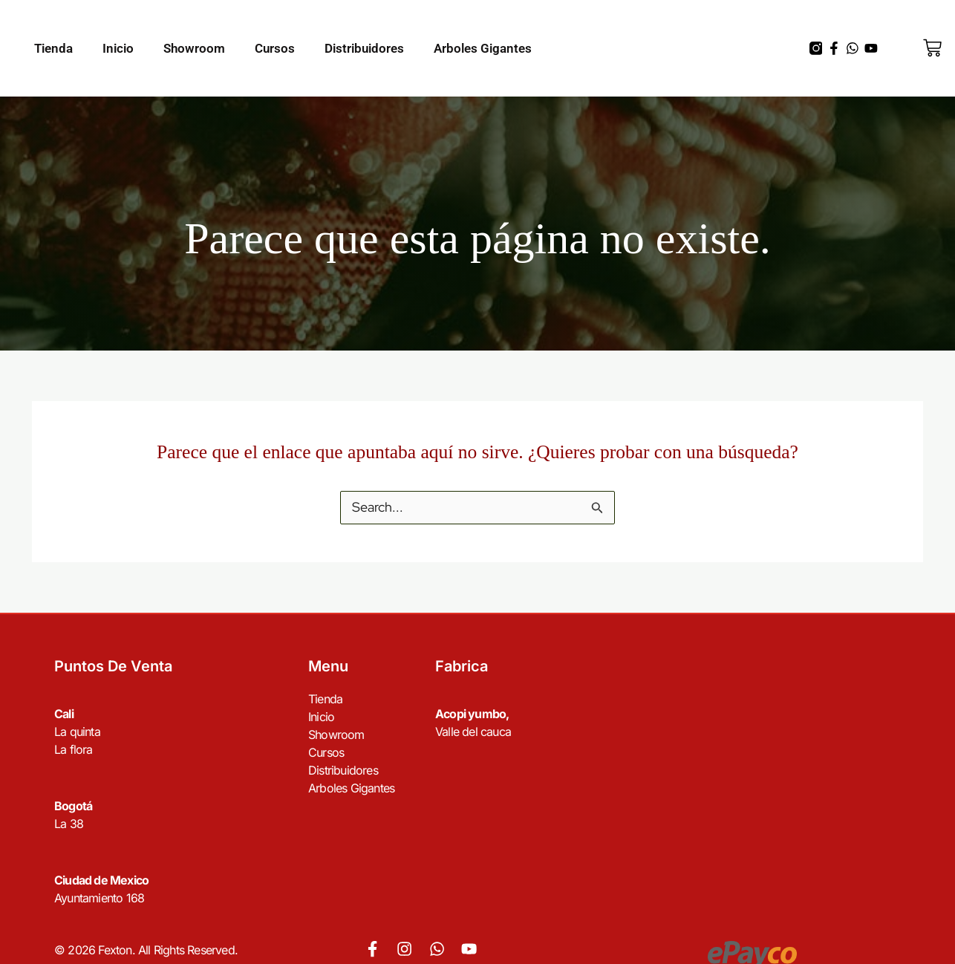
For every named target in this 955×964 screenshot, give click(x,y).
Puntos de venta (113, 666)
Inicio (118, 48)
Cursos (275, 48)
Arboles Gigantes (483, 48)
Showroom (194, 48)
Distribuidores (364, 48)
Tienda (53, 48)
